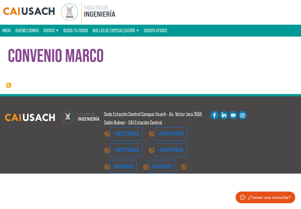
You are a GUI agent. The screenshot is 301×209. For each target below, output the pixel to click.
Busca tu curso (75, 30)
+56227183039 (126, 150)
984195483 (123, 166)
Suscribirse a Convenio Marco (8, 85)
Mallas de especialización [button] (114, 30)
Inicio (6, 30)
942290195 (161, 166)
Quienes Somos (27, 30)
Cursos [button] (49, 30)
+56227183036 (170, 150)
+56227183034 (126, 134)
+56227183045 (170, 134)
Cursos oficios (155, 30)
